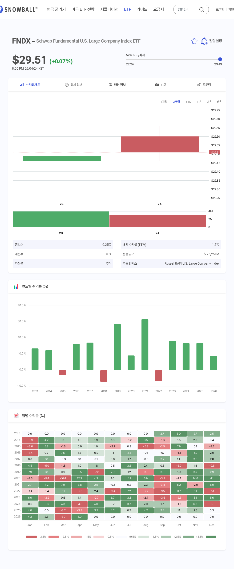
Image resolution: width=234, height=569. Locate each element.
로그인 (220, 9)
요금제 (158, 9)
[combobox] (187, 9)
